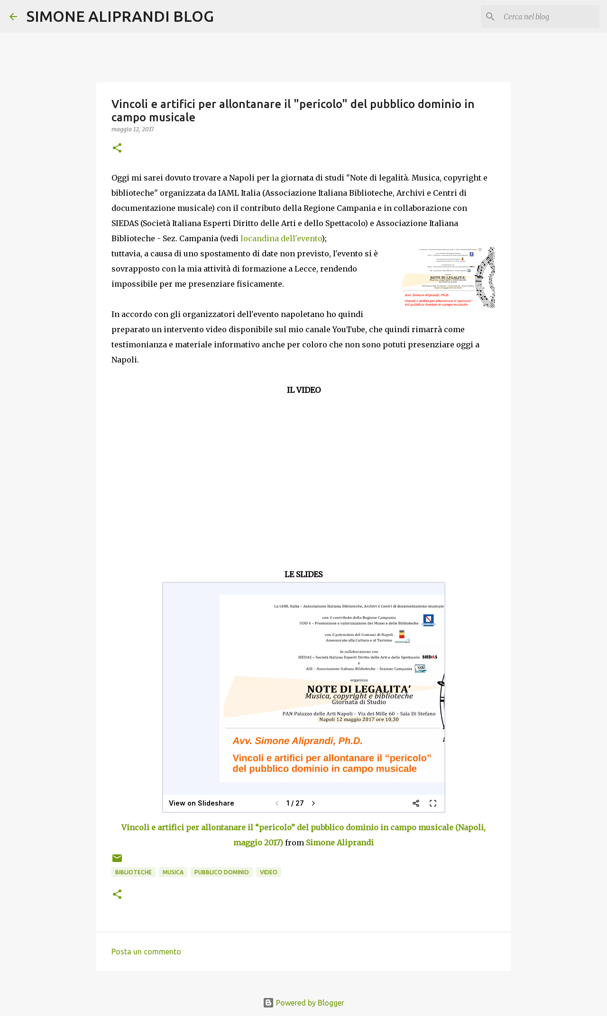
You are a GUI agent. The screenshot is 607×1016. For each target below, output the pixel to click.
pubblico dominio (221, 872)
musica (173, 872)
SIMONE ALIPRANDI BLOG (120, 16)
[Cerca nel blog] (549, 16)
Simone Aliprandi (340, 842)
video (268, 872)
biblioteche (133, 872)
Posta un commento (146, 951)
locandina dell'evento (281, 238)
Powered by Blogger (303, 1002)
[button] (117, 148)
